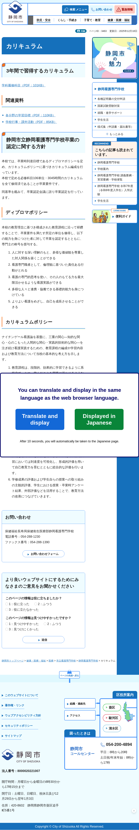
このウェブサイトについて (21, 695)
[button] (75, 9)
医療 (51, 660)
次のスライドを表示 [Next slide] (134, 20)
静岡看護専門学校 (112, 89)
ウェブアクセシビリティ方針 (23, 715)
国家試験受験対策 (108, 106)
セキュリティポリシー (19, 725)
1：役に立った (19, 604)
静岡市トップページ (13, 660)
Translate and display (40, 419)
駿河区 (113, 718)
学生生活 (103, 119)
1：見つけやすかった (24, 624)
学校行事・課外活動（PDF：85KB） (31, 122)
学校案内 (103, 169)
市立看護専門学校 (66, 660)
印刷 (83, 31)
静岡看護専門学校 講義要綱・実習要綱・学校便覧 (115, 177)
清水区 (113, 728)
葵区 (112, 707)
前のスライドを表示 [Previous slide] (30, 20)
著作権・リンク (14, 705)
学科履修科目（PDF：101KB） (24, 85)
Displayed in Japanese (99, 419)
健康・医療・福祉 (36, 660)
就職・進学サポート (109, 113)
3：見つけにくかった (24, 629)
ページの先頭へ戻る (69, 674)
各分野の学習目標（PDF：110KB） (31, 115)
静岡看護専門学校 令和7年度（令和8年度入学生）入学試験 (115, 190)
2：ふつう (45, 604)
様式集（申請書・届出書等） (115, 126)
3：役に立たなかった (24, 610)
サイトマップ (13, 736)
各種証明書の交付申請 (111, 99)
